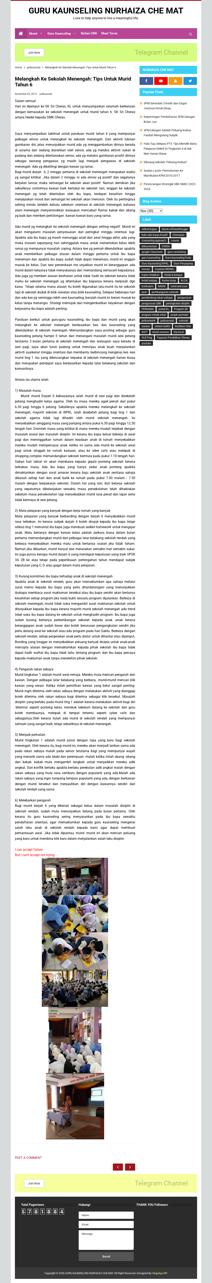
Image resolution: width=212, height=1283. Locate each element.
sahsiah (183, 320)
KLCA (184, 280)
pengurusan (184, 297)
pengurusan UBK (151, 303)
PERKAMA (148, 309)
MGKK (162, 286)
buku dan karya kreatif (155, 234)
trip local (179, 332)
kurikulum (147, 286)
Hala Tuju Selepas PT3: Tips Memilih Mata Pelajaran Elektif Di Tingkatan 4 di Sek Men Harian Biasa (170, 148)
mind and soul (179, 286)
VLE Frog (147, 337)
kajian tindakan (150, 274)
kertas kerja (169, 280)
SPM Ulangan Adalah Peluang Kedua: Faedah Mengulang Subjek (168, 133)
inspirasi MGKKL (164, 269)
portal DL (164, 309)
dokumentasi (149, 246)
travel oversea (160, 332)
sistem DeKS (162, 326)
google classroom (152, 251)
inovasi (146, 269)
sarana (146, 326)
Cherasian (178, 234)
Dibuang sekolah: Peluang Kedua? (165, 162)
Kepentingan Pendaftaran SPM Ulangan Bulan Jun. (169, 119)
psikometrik (148, 320)
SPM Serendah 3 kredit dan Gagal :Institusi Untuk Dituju (165, 106)
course (175, 240)
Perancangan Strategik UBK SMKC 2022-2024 (170, 186)
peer (144, 292)
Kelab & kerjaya (173, 274)
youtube (146, 343)
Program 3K (181, 309)
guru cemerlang (176, 251)
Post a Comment (28, 1158)
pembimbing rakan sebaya (157, 297)
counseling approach (154, 240)
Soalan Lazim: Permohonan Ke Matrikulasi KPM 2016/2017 (163, 173)
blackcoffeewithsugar (175, 229)
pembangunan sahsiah (165, 292)
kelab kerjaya (149, 280)
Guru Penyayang (183, 263)
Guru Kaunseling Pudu (178, 257)
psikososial (46, 94)
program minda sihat (154, 314)
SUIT (144, 332)
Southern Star (183, 326)
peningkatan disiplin (177, 303)
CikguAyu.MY (159, 1273)
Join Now (34, 52)
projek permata (179, 314)
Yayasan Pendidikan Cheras (173, 337)
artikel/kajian (149, 229)
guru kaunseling (151, 257)
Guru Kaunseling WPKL (155, 263)
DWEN (166, 246)
